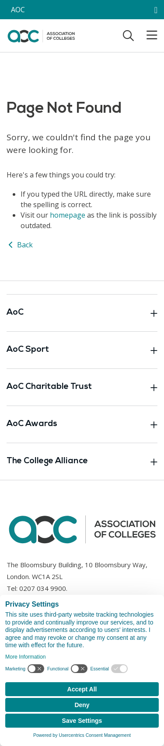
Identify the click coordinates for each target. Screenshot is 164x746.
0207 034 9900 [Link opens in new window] (42, 588)
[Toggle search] (128, 35)
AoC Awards (82, 424)
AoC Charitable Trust (82, 387)
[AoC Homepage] (41, 35)
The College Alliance (82, 461)
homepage (67, 215)
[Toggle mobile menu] (146, 35)
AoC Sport (82, 350)
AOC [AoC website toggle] (18, 9)
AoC (82, 313)
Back (20, 245)
